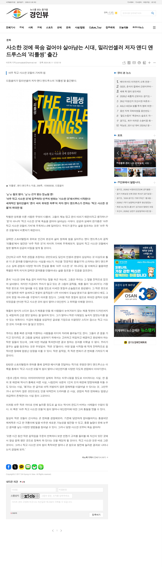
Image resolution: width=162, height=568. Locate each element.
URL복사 (123, 62)
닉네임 (15, 490)
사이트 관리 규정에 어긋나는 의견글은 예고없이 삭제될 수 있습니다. (42, 502)
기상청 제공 (110, 14)
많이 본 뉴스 (124, 73)
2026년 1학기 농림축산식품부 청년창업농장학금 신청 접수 (135, 202)
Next (152, 153)
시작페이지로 (10, 2)
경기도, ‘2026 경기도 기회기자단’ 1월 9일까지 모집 (135, 198)
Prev (117, 153)
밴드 (41, 467)
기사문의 (138, 2)
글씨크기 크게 (149, 62)
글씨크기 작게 (154, 62)
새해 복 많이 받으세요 (130, 91)
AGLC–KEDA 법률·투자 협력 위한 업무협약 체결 (137, 105)
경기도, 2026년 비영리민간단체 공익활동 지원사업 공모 (135, 189)
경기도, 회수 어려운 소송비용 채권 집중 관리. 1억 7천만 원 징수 (137, 120)
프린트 (139, 62)
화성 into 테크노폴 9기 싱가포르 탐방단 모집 (135, 206)
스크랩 (144, 62)
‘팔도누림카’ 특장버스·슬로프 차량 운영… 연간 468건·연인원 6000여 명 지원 (137, 115)
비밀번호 (63, 490)
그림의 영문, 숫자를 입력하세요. (55, 496)
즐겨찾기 (20, 2)
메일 (134, 62)
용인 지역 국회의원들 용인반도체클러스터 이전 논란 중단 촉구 (137, 110)
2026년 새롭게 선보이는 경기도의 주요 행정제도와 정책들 (137, 96)
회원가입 (146, 2)
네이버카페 (34, 467)
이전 (53, 530)
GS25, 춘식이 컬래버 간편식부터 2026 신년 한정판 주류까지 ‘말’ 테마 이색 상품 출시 (137, 86)
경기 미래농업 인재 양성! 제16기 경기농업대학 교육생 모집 (135, 193)
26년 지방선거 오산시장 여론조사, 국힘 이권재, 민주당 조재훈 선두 (137, 101)
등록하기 (96, 514)
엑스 (15, 467)
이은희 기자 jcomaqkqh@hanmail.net (21, 62)
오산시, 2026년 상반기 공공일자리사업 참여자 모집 (135, 211)
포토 (119, 135)
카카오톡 (21, 467)
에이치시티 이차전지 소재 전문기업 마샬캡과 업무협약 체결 (137, 81)
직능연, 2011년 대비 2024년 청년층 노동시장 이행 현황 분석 (137, 125)
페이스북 (8, 467)
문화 (8, 40)
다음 (61, 530)
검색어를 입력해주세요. (132, 13)
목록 (129, 62)
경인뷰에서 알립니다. (129, 182)
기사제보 (130, 2)
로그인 (153, 2)
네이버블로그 (28, 467)
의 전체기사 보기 (94, 457)
